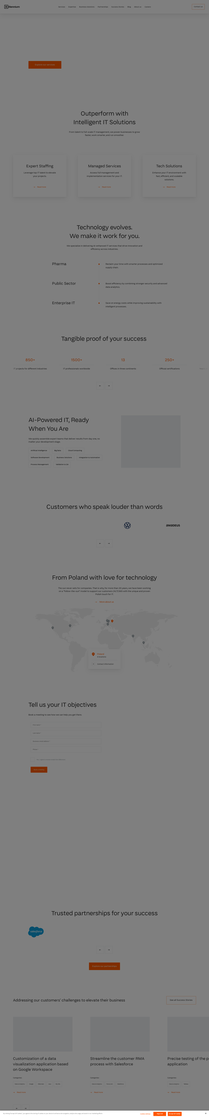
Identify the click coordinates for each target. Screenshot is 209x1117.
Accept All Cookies (174, 1114)
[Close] (206, 1113)
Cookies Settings (145, 1114)
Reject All (160, 1114)
